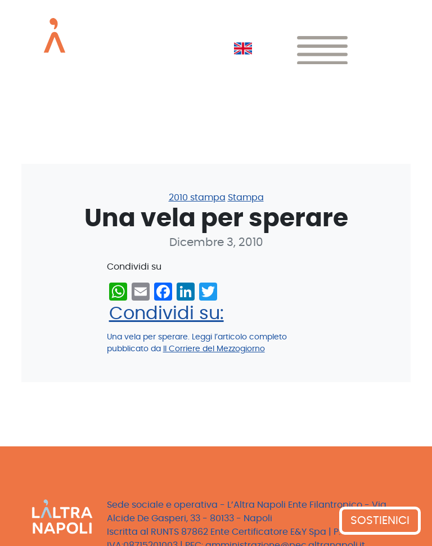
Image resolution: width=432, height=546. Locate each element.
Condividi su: (166, 314)
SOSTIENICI (380, 520)
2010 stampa (197, 197)
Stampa (246, 197)
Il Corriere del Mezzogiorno (214, 349)
